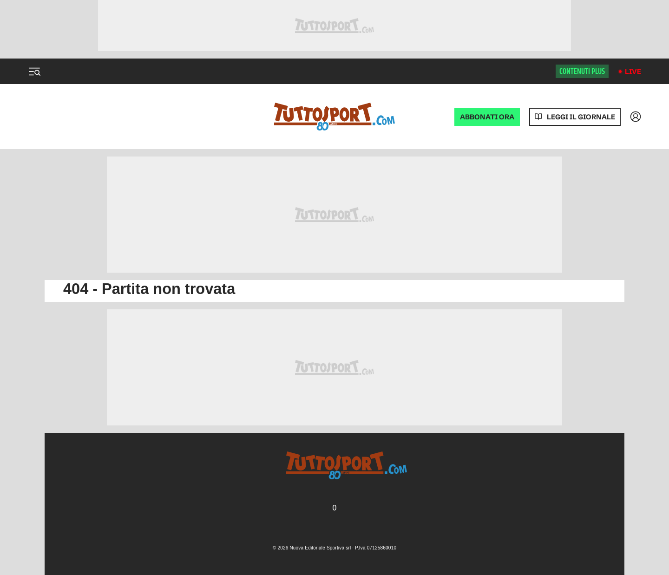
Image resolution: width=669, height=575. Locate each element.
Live (633, 71)
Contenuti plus (582, 71)
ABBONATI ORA (487, 116)
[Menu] (34, 71)
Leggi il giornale (581, 116)
